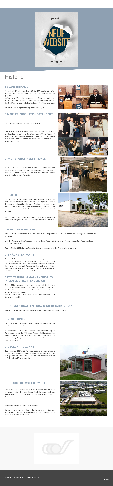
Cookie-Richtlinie (27, 477)
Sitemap (36, 477)
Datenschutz (17, 477)
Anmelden (105, 479)
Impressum (8, 477)
